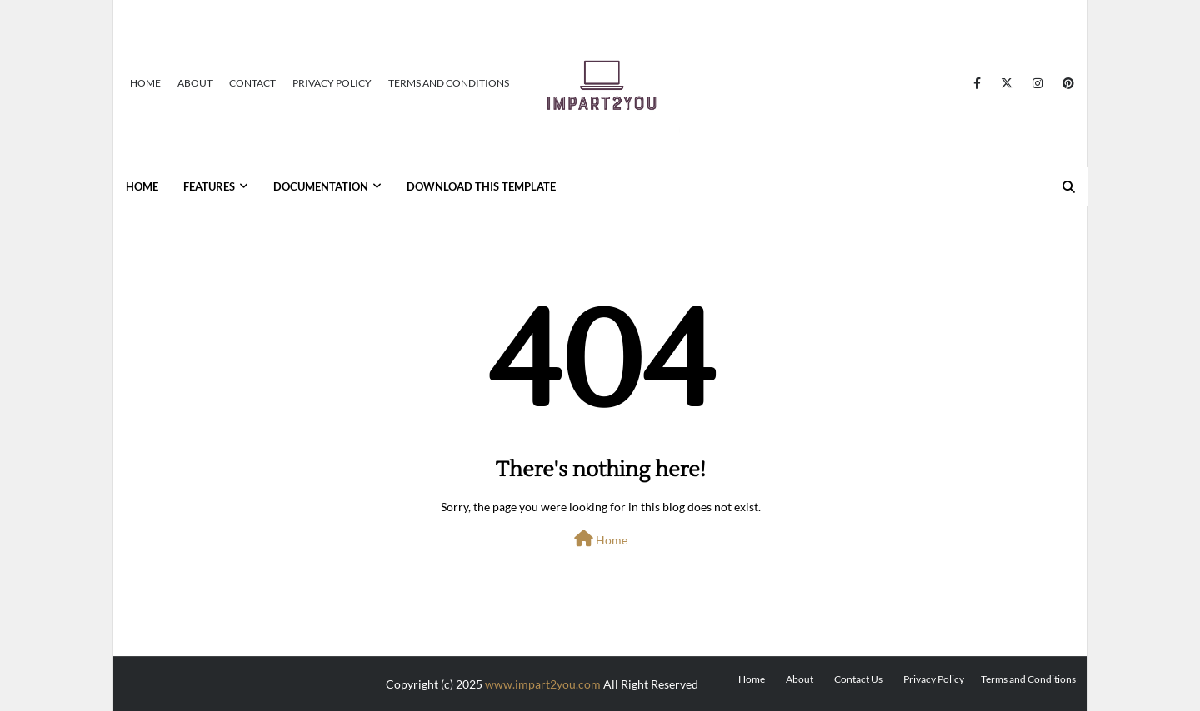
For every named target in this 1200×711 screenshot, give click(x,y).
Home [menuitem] (142, 186)
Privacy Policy (332, 83)
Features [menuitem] (209, 186)
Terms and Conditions (448, 83)
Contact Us (858, 679)
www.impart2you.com (543, 684)
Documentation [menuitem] (320, 186)
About (195, 83)
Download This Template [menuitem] (481, 186)
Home (145, 83)
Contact (252, 83)
